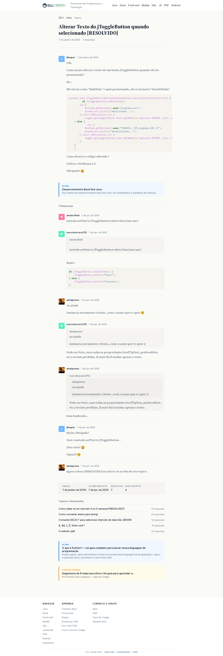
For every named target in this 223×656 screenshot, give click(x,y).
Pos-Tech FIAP (69, 625)
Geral (123, 5)
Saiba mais (109, 652)
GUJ (61, 17)
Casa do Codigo (101, 617)
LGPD (135, 652)
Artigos (65, 617)
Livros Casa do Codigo (73, 630)
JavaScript (48, 630)
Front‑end (133, 5)
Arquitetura (48, 643)
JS (160, 5)
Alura (95, 609)
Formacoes (67, 613)
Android (175, 5)
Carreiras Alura (69, 609)
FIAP (95, 613)
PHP (166, 5)
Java (114, 5)
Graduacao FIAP (70, 621)
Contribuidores (123, 652)
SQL (154, 5)
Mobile (145, 5)
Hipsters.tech (100, 621)
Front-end (48, 617)
